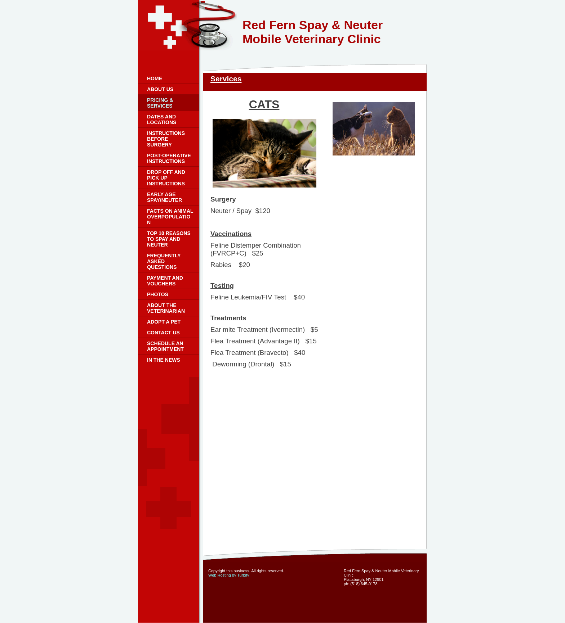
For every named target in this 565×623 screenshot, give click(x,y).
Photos (157, 294)
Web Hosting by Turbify (228, 575)
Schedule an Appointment (165, 346)
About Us (160, 89)
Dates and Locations (161, 119)
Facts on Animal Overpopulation (170, 216)
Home (154, 78)
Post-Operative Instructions (169, 158)
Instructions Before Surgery (166, 139)
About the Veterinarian (166, 308)
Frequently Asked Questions (164, 261)
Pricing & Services (160, 103)
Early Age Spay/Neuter (164, 197)
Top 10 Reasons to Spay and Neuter (169, 239)
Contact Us (163, 332)
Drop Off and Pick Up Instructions (166, 177)
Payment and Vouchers (165, 280)
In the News (163, 360)
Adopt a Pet (164, 322)
